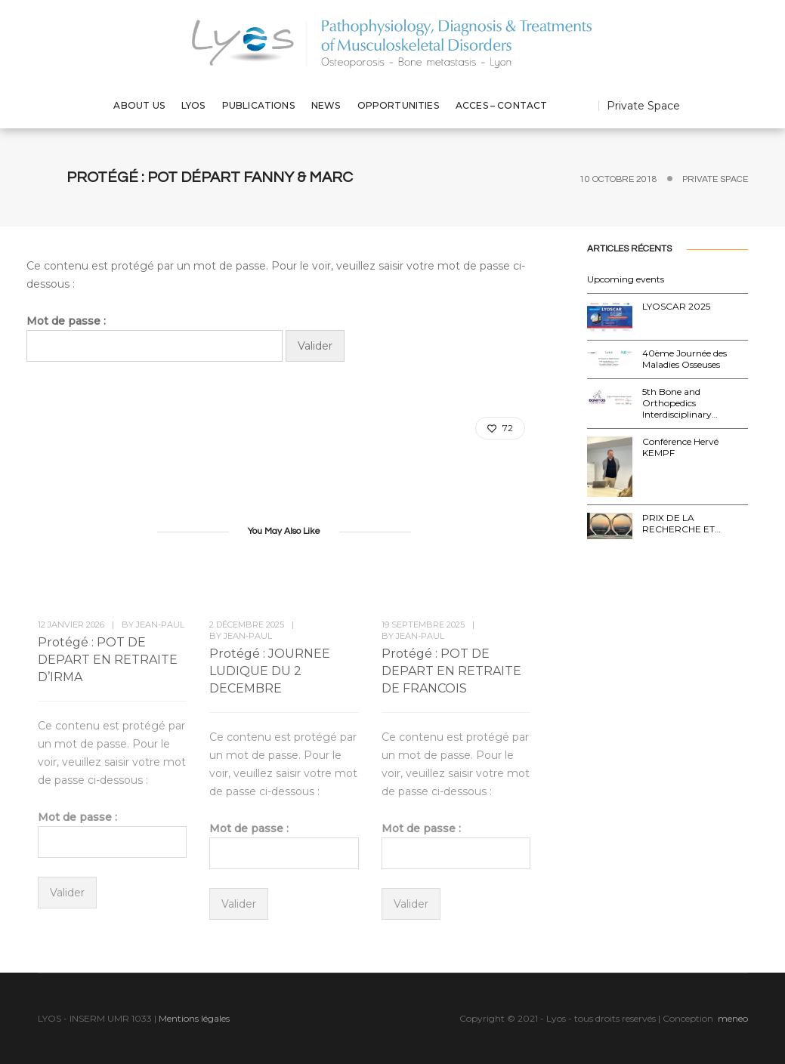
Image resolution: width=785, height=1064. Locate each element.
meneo (733, 1018)
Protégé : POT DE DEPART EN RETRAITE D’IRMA (108, 659)
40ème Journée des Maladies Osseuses (684, 358)
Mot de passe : (154, 338)
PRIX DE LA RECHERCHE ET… (681, 523)
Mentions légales (194, 1018)
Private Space (643, 106)
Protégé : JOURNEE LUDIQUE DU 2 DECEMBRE (269, 670)
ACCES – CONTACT (502, 105)
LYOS (193, 105)
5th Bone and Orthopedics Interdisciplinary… (680, 403)
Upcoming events (625, 279)
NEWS (326, 105)
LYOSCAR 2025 (676, 306)
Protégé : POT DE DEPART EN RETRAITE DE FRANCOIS (451, 670)
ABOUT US (138, 105)
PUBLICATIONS (258, 105)
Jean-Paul (160, 624)
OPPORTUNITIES (398, 105)
